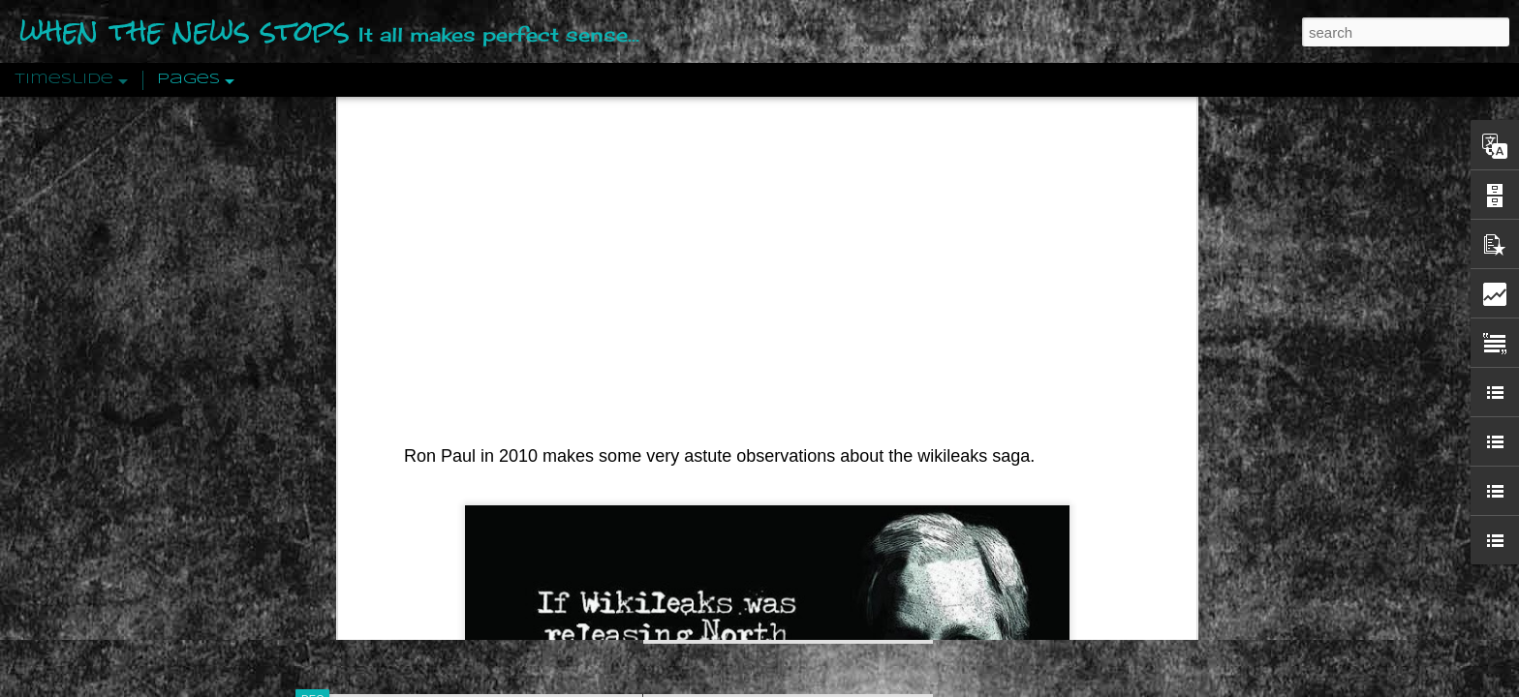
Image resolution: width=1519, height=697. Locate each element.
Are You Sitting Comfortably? (770, 495)
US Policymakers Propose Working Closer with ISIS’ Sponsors (1136, 583)
